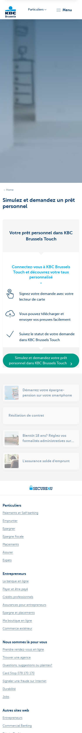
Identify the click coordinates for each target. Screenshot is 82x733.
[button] (64, 10)
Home (10, 189)
